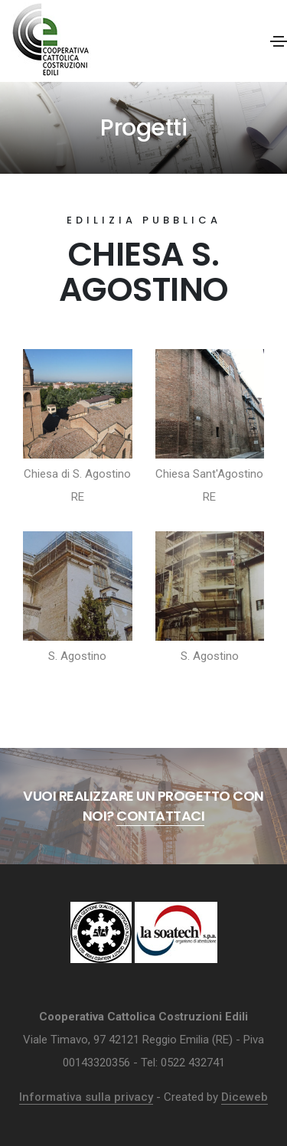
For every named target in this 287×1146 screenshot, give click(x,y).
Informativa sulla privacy (86, 1097)
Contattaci (160, 815)
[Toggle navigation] (278, 41)
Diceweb (244, 1097)
